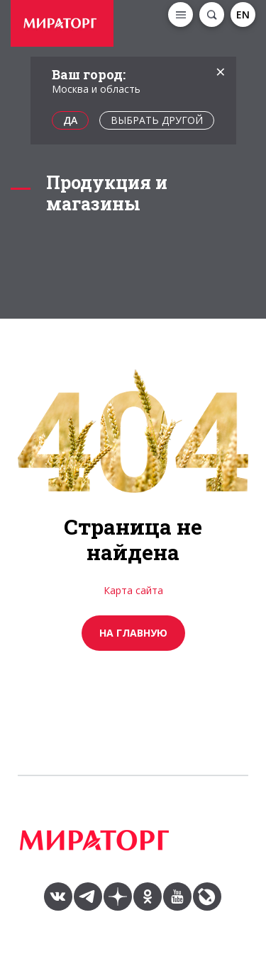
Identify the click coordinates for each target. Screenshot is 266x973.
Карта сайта (133, 590)
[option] (64, 25)
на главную (133, 632)
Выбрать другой (157, 120)
